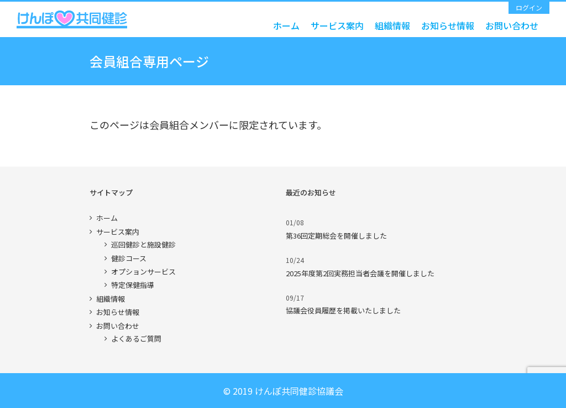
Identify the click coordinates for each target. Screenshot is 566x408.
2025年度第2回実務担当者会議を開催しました (360, 273)
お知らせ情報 (117, 312)
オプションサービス (143, 271)
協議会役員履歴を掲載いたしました (343, 310)
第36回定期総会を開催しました (336, 235)
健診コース (128, 258)
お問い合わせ (117, 326)
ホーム (107, 218)
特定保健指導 (132, 285)
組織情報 (110, 298)
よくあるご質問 (136, 338)
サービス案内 (117, 231)
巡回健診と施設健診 (143, 244)
